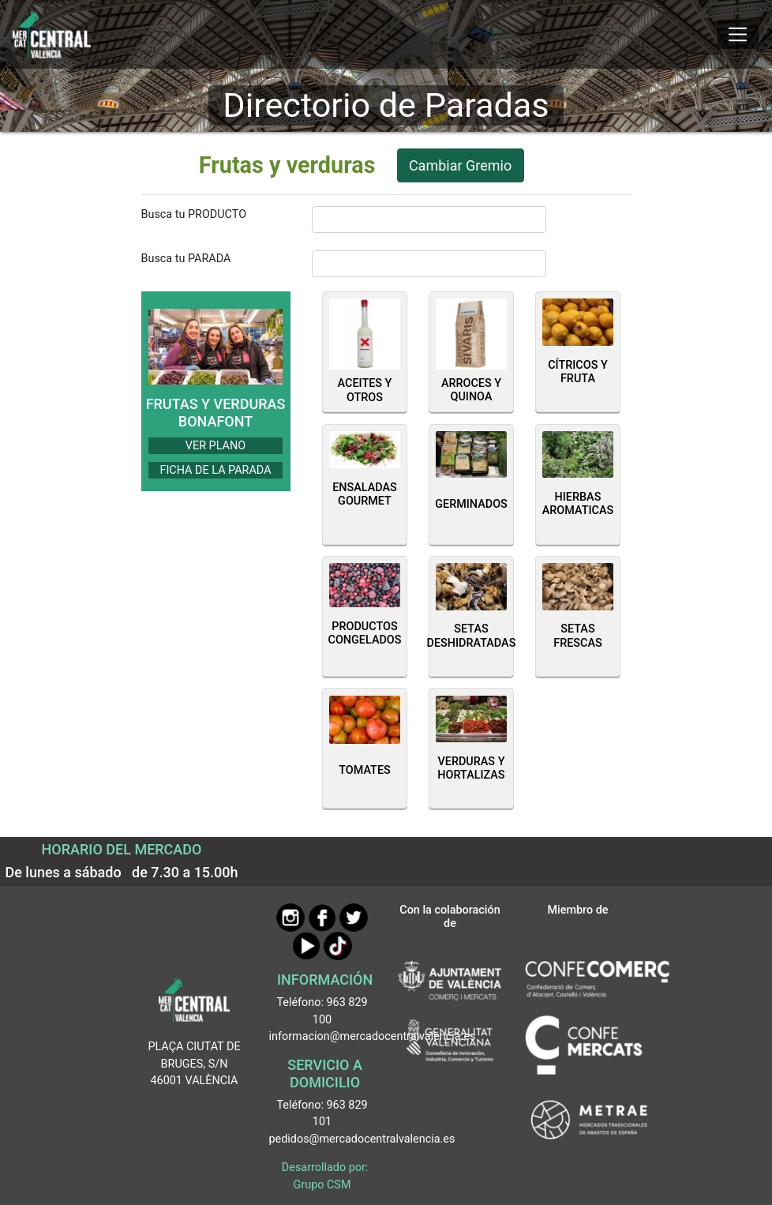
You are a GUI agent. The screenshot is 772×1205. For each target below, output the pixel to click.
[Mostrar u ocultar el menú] (737, 35)
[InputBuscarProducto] (429, 219)
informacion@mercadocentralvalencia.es (372, 1036)
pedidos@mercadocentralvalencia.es (362, 1139)
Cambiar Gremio (460, 165)
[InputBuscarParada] (429, 263)
